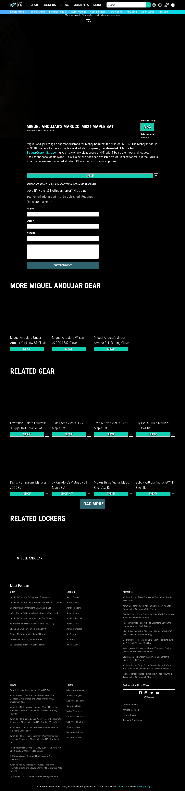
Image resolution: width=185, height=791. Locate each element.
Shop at (69, 494)
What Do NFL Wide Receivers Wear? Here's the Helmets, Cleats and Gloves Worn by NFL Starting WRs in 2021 (36, 768)
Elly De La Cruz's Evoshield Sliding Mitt (28, 629)
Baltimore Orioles (74, 732)
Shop (90, 175)
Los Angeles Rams (75, 701)
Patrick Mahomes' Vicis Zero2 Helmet (28, 634)
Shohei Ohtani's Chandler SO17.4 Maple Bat (30, 608)
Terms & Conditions (132, 720)
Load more (92, 503)
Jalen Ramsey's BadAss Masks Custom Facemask (34, 613)
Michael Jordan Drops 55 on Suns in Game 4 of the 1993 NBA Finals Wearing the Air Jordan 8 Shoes (147, 667)
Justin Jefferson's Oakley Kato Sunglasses (30, 597)
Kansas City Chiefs (75, 716)
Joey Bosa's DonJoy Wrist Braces (26, 639)
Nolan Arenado (78, 11)
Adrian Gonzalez (74, 629)
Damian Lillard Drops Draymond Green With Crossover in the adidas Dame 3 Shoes (148, 616)
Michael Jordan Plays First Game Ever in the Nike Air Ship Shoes (147, 599)
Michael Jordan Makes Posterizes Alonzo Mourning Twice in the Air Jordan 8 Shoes (147, 675)
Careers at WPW (130, 704)
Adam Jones (72, 613)
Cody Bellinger (97, 11)
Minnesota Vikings (75, 690)
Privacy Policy (129, 715)
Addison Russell (74, 618)
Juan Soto (163, 11)
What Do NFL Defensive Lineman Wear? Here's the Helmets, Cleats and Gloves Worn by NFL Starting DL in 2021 (36, 739)
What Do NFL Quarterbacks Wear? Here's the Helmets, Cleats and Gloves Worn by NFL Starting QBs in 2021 (36, 721)
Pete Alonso (115, 11)
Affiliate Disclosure (132, 710)
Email (30, 220)
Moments (81, 5)
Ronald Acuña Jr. (18, 11)
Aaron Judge (147, 11)
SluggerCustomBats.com (42, 152)
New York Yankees (69, 184)
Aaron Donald (72, 597)
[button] (173, 5)
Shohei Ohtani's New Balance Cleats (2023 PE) (32, 623)
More (97, 5)
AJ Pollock (71, 639)
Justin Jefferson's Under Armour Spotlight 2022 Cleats (36, 602)
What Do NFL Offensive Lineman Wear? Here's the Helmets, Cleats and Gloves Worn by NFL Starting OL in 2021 (35, 710)
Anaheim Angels (74, 695)
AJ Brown (71, 634)
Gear (34, 5)
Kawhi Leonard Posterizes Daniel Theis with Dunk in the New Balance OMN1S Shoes (147, 650)
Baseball (91, 184)
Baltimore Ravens (74, 737)
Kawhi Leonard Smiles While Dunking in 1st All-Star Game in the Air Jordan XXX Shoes (147, 607)
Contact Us (121, 786)
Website (31, 232)
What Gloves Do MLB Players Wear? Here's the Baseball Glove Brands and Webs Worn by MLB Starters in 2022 (32, 698)
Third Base (33, 184)
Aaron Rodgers (73, 608)
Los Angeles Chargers (77, 722)
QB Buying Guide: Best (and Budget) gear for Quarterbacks (31, 758)
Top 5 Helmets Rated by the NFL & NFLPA (30, 690)
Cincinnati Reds (73, 706)
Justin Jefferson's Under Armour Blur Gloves (31, 618)
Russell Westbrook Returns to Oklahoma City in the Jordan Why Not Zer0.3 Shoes (147, 624)
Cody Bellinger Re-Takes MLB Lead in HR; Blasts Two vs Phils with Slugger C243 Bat (148, 641)
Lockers (49, 5)
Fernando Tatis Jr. (58, 11)
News (64, 5)
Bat (82, 184)
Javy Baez (131, 11)
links (104, 15)
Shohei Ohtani (38, 11)
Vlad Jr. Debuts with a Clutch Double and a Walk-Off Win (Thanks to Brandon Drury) (147, 633)
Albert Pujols (72, 644)
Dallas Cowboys (74, 711)
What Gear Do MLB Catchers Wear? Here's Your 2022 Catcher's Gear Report (35, 729)
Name (30, 208)
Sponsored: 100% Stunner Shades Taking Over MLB (34, 776)
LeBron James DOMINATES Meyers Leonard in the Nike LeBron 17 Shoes (147, 658)
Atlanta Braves (73, 727)
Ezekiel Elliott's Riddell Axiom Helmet (27, 644)
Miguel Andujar (49, 184)
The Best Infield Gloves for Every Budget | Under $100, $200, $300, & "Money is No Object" (35, 749)
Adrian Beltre (72, 623)
